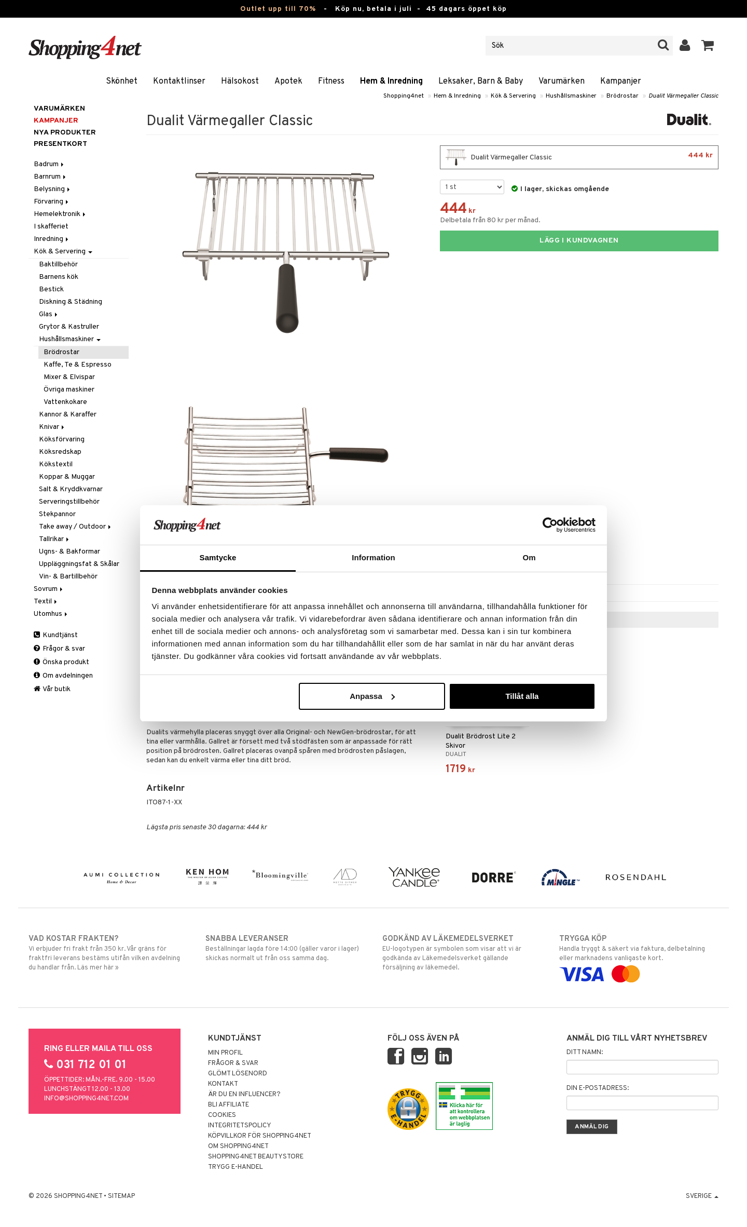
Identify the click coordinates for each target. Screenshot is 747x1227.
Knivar (52, 427)
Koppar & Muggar (67, 477)
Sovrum (49, 589)
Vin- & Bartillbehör (68, 576)
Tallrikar (55, 539)
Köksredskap (60, 452)
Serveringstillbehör (69, 501)
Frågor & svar (59, 648)
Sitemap (121, 1196)
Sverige (702, 1196)
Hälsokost (240, 81)
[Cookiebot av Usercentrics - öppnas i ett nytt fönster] (550, 525)
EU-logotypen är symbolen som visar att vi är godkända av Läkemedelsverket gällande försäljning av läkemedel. (462, 953)
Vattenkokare (65, 402)
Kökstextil (56, 464)
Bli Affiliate (228, 1105)
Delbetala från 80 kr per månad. (490, 220)
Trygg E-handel (235, 1167)
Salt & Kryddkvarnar (71, 489)
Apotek (288, 81)
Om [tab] (528, 557)
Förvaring (52, 201)
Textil (46, 601)
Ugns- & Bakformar (69, 551)
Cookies (222, 1115)
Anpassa (372, 696)
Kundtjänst (56, 635)
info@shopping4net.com (86, 1099)
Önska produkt (61, 662)
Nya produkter (65, 132)
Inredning (52, 239)
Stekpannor (57, 514)
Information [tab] (373, 557)
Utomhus (51, 614)
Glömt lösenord (237, 1074)
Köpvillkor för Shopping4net (259, 1136)
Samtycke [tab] (218, 557)
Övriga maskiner (69, 389)
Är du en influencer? (244, 1094)
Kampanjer (620, 81)
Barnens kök (58, 277)
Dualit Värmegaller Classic (683, 96)
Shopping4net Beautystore (255, 1157)
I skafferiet (51, 226)
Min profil (225, 1053)
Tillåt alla (521, 696)
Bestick (51, 289)
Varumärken (561, 81)
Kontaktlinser (179, 81)
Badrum (49, 164)
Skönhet (121, 81)
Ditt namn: (584, 1052)
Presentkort (60, 144)
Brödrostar (622, 96)
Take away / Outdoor (76, 526)
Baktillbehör (58, 264)
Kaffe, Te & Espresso (78, 364)
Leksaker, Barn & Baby (480, 81)
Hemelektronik (60, 214)
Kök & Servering (513, 96)
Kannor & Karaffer (67, 414)
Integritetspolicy (239, 1126)
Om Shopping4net (238, 1146)
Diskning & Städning (70, 302)
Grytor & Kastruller (69, 326)
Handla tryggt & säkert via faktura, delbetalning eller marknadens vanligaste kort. (638, 956)
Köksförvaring (62, 439)
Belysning (53, 189)
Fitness (331, 81)
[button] (707, 46)
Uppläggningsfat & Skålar (79, 564)
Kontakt (223, 1084)
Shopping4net (403, 96)
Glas (49, 314)
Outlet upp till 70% (278, 9)
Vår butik (52, 689)
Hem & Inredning (391, 81)
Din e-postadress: (597, 1088)
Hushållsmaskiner (571, 96)
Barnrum (50, 176)
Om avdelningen (63, 675)
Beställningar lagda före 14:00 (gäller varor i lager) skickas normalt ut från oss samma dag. (285, 948)
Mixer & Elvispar (69, 377)
